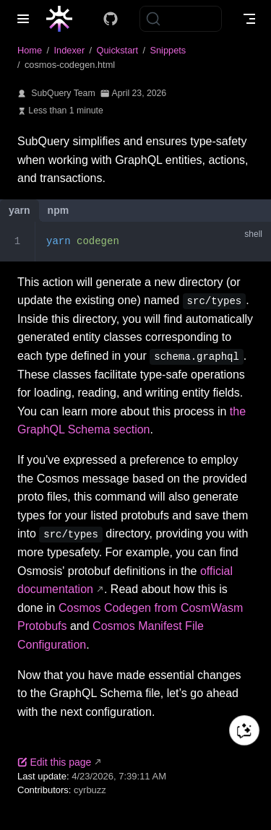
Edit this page (54, 762)
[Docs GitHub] (110, 18)
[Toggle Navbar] (249, 18)
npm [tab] (58, 210)
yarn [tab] (19, 210)
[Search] (180, 19)
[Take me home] (64, 19)
